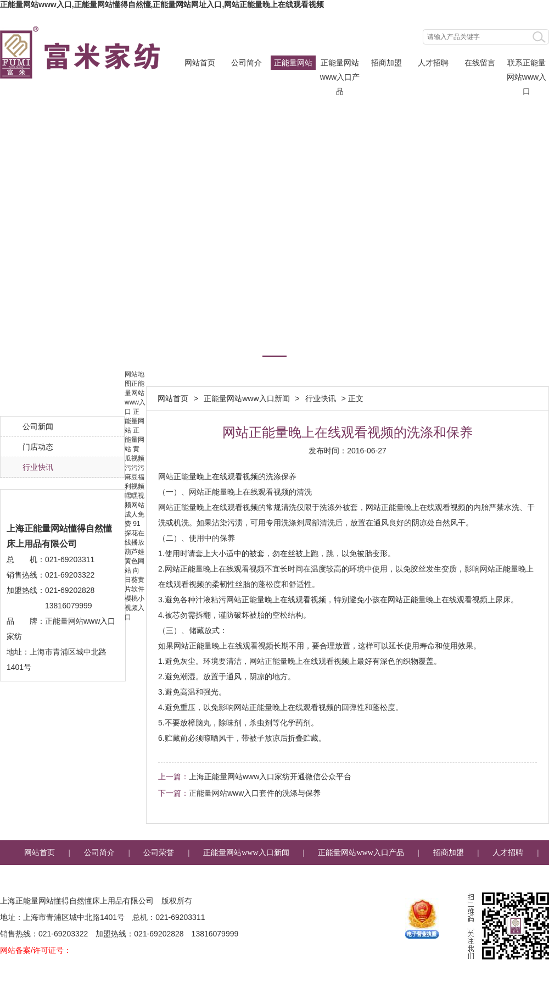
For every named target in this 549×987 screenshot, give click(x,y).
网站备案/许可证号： (35, 950)
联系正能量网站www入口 (526, 64)
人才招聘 (433, 62)
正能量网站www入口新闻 (293, 64)
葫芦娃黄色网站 (134, 561)
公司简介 (246, 62)
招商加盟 (386, 62)
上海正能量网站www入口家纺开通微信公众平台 (270, 776)
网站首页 (199, 62)
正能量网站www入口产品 (340, 64)
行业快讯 (38, 467)
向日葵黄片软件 (134, 580)
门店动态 (38, 446)
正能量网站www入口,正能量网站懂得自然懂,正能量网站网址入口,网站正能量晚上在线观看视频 (162, 4)
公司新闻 (38, 426)
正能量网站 (134, 421)
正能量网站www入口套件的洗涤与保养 (255, 793)
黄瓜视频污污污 (134, 458)
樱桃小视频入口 (134, 608)
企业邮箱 (361, 877)
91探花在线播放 (134, 533)
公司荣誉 (158, 853)
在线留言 (479, 62)
